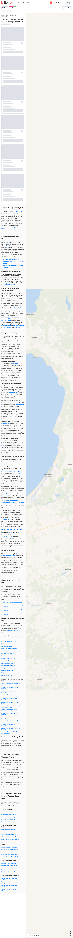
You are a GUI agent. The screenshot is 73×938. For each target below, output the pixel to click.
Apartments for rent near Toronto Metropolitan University (9, 710)
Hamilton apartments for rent (8, 670)
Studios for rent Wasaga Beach (8, 829)
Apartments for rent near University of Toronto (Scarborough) (10, 706)
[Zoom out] (71, 933)
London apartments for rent (7, 675)
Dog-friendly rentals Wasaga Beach (9, 854)
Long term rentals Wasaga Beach (9, 863)
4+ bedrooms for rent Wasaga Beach (10, 839)
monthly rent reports (9, 284)
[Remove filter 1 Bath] (10, 11)
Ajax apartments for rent (7, 660)
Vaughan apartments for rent (8, 651)
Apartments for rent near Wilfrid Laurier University (9, 732)
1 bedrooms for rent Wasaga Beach (9, 832)
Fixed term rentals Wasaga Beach (9, 871)
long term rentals (7, 327)
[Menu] (68, 2)
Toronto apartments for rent (8, 639)
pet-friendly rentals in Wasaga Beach (11, 471)
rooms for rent (17, 540)
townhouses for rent (14, 392)
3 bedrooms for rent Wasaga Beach (9, 836)
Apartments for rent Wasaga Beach (9, 812)
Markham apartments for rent (8, 663)
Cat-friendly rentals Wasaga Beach (9, 856)
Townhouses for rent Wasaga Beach (10, 817)
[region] (49, 475)
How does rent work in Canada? (11, 259)
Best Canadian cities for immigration (13, 602)
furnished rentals (6, 325)
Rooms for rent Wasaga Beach (8, 821)
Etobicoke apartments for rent (8, 643)
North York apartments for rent (8, 641)
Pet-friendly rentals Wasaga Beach (9, 852)
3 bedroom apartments (14, 318)
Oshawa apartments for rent (8, 658)
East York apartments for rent (8, 665)
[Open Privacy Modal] (11, 3)
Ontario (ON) (18, 211)
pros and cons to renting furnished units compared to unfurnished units (12, 502)
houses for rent (16, 363)
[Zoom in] (71, 931)
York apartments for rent (7, 668)
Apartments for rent (6, 350)
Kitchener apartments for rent (8, 672)
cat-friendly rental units (14, 475)
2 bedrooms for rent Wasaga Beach (9, 834)
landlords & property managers (12, 246)
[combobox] (18, 2)
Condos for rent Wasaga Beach (8, 814)
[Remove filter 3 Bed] (5, 11)
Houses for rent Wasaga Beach (8, 819)
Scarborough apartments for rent (9, 646)
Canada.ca (10, 747)
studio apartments (6, 320)
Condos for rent (5, 423)
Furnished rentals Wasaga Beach (9, 847)
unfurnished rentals (18, 325)
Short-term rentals (6, 519)
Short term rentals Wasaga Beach (9, 865)
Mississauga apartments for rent (9, 648)
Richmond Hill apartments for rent (9, 653)
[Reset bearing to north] (71, 936)
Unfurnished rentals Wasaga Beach (9, 849)
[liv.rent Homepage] (4, 2)
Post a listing (59, 2)
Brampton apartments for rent (8, 655)
